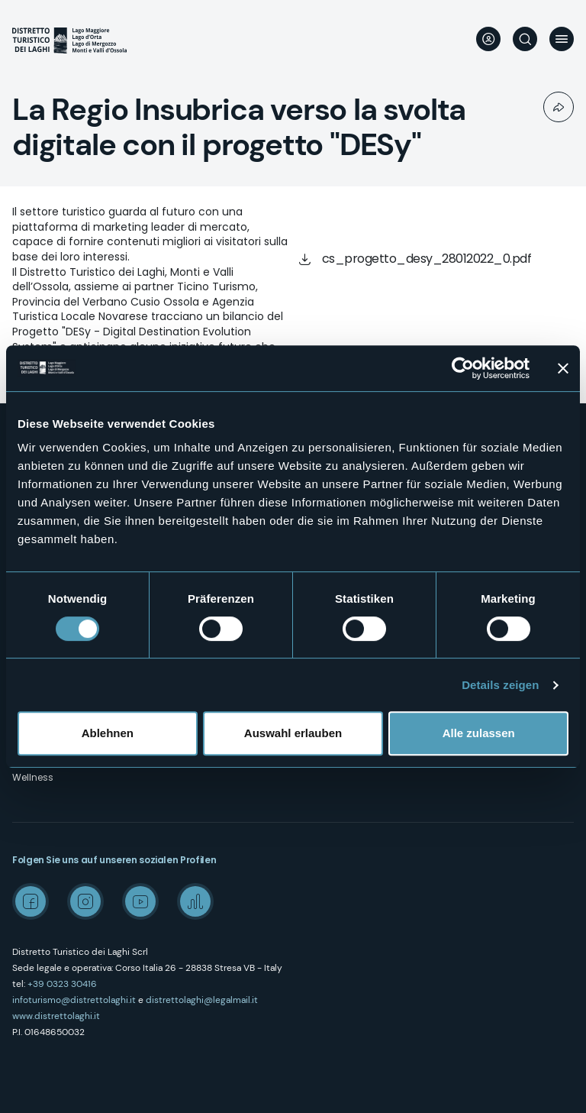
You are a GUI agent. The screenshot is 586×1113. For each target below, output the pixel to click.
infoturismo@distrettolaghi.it (74, 1000)
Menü (561, 39)
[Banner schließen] (563, 368)
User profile (488, 39)
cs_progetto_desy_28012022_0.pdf (427, 258)
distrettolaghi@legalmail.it (202, 1000)
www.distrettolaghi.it (56, 1016)
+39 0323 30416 (62, 984)
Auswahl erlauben (293, 732)
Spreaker (195, 901)
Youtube (140, 901)
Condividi (558, 107)
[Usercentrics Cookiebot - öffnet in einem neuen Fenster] (463, 368)
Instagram (85, 901)
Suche (525, 39)
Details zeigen (500, 684)
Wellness (32, 777)
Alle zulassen (479, 732)
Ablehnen (108, 732)
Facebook (30, 901)
